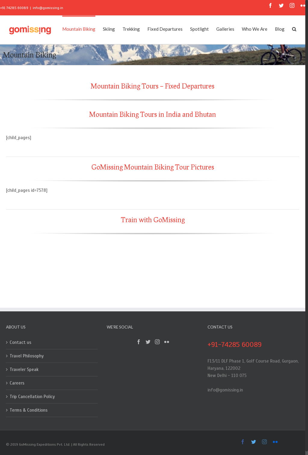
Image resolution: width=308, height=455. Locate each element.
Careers (17, 383)
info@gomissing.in (48, 8)
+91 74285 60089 (14, 8)
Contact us (20, 342)
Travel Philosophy (27, 356)
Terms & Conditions (29, 410)
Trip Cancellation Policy (32, 396)
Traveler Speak (24, 369)
